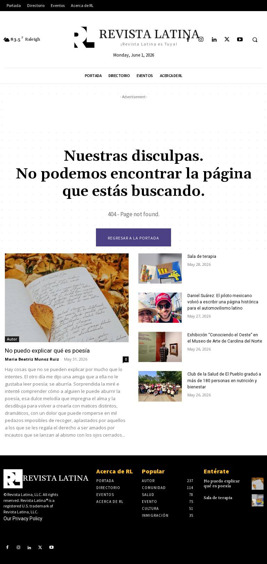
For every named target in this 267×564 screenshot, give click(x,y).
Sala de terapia (201, 256)
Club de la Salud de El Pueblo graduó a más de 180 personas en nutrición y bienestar (223, 380)
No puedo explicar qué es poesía (47, 350)
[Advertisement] (133, 116)
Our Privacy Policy (22, 518)
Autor (12, 339)
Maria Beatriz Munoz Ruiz (32, 359)
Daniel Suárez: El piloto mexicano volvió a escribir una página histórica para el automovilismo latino (222, 302)
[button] (255, 40)
